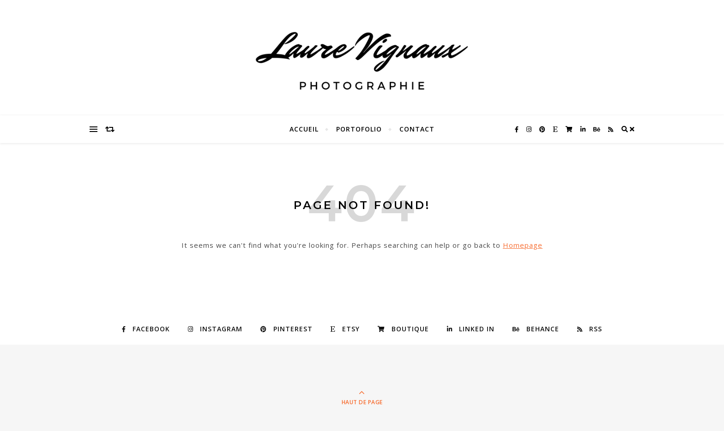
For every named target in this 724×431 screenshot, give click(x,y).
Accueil (304, 129)
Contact (416, 129)
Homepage (523, 245)
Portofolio (359, 129)
